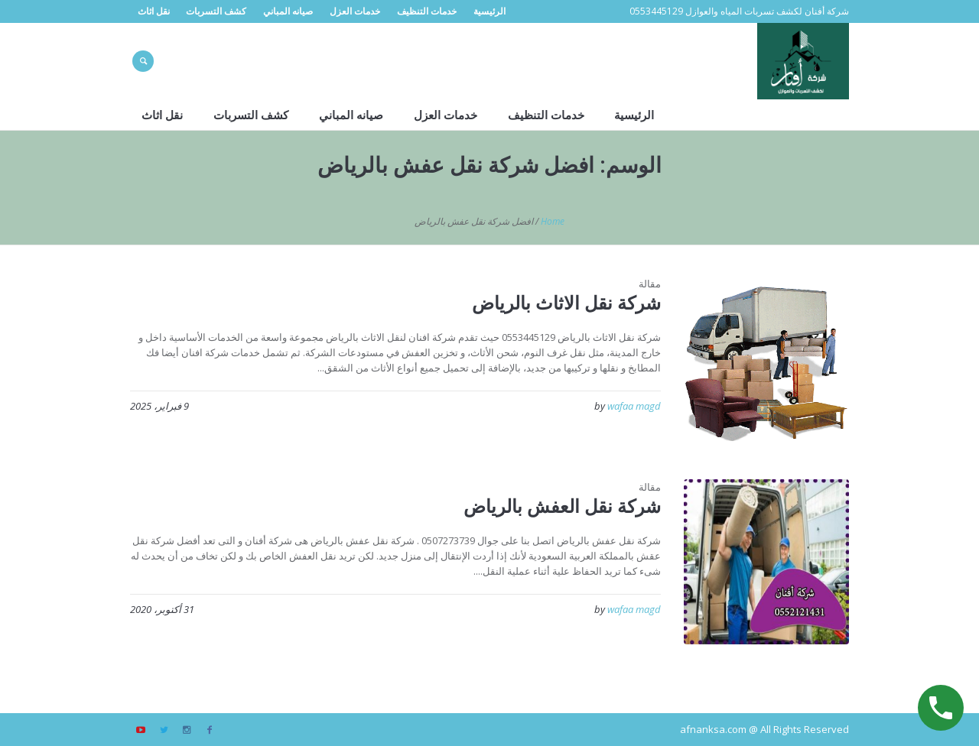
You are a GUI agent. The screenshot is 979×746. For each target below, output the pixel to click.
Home (552, 221)
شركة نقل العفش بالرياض (562, 505)
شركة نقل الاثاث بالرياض (566, 302)
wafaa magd (634, 406)
